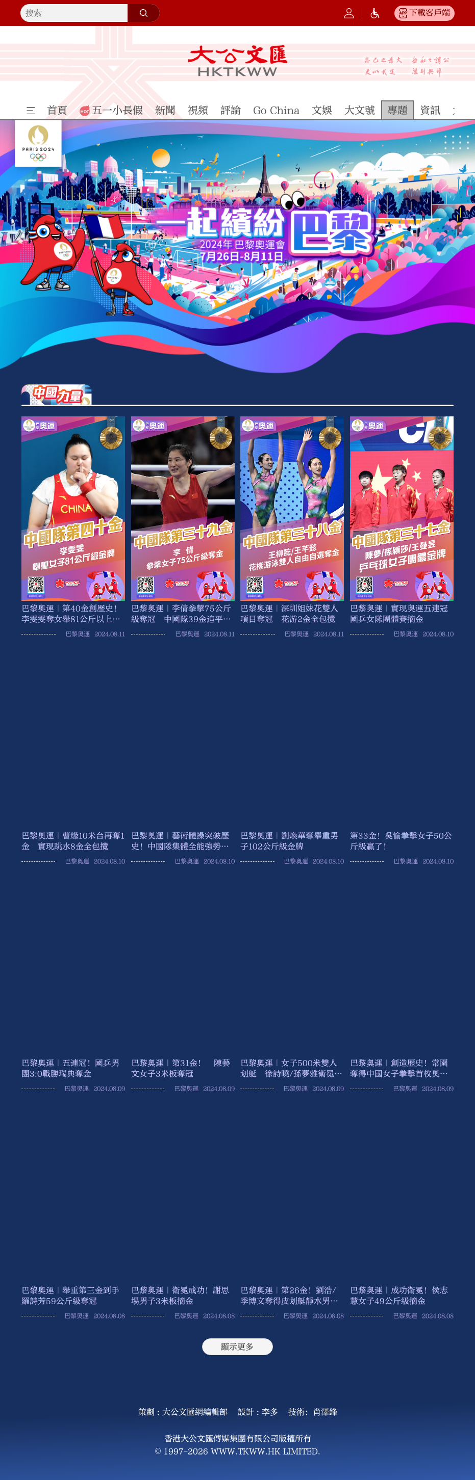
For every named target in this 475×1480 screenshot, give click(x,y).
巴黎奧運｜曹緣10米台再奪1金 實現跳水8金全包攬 (72, 841)
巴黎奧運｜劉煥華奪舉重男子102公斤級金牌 (289, 841)
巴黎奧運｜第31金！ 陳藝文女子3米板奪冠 (180, 1068)
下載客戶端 (429, 12)
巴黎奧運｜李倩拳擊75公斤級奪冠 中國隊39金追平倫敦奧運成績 (181, 614)
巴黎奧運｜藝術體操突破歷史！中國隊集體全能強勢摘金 (180, 841)
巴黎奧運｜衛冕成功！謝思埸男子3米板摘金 (180, 1295)
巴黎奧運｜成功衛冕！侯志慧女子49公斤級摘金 (399, 1295)
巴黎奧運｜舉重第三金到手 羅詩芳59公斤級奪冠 (73, 1295)
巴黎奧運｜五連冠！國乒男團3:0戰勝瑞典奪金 (70, 1068)
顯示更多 (237, 1347)
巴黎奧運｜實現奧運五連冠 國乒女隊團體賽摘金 (402, 613)
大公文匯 (238, 60)
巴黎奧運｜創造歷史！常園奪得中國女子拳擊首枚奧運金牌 (399, 1069)
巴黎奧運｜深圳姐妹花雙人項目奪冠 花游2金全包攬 (289, 613)
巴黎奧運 (77, 634)
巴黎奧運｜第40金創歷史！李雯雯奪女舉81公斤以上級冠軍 (71, 614)
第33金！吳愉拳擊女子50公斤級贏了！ (401, 841)
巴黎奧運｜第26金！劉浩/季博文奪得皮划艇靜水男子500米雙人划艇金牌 (289, 1296)
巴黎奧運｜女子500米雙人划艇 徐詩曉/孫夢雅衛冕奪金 (291, 1069)
